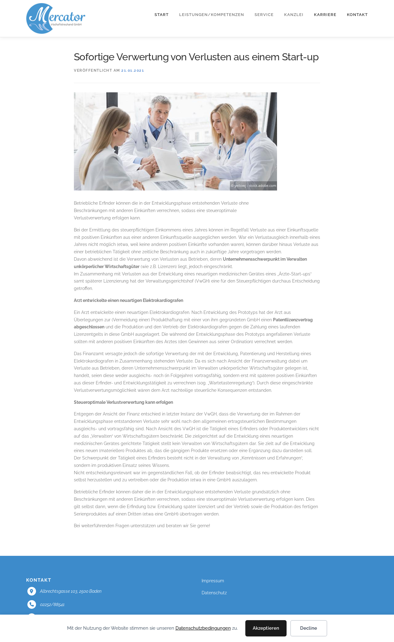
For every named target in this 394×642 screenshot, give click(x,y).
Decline (308, 628)
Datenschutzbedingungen (203, 628)
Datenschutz (214, 592)
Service (264, 14)
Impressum (213, 580)
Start (162, 14)
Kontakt (357, 14)
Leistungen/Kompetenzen (211, 14)
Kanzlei (294, 14)
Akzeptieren (266, 628)
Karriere (325, 14)
